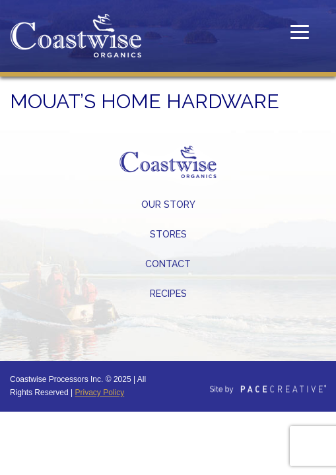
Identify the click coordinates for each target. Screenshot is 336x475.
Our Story (168, 204)
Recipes (168, 293)
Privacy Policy (100, 392)
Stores (168, 234)
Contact (168, 264)
